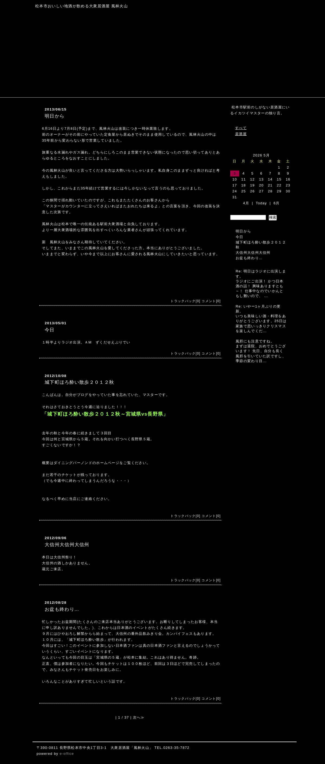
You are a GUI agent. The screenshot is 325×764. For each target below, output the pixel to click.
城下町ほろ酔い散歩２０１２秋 (79, 382)
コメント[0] (211, 301)
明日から (54, 116)
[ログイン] (45, 760)
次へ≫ (139, 717)
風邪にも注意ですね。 (255, 341)
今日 (50, 329)
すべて (241, 128)
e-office (67, 754)
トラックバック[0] (185, 301)
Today (261, 203)
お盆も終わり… (62, 609)
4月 (246, 203)
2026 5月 (261, 155)
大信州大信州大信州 (67, 544)
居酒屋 (241, 134)
